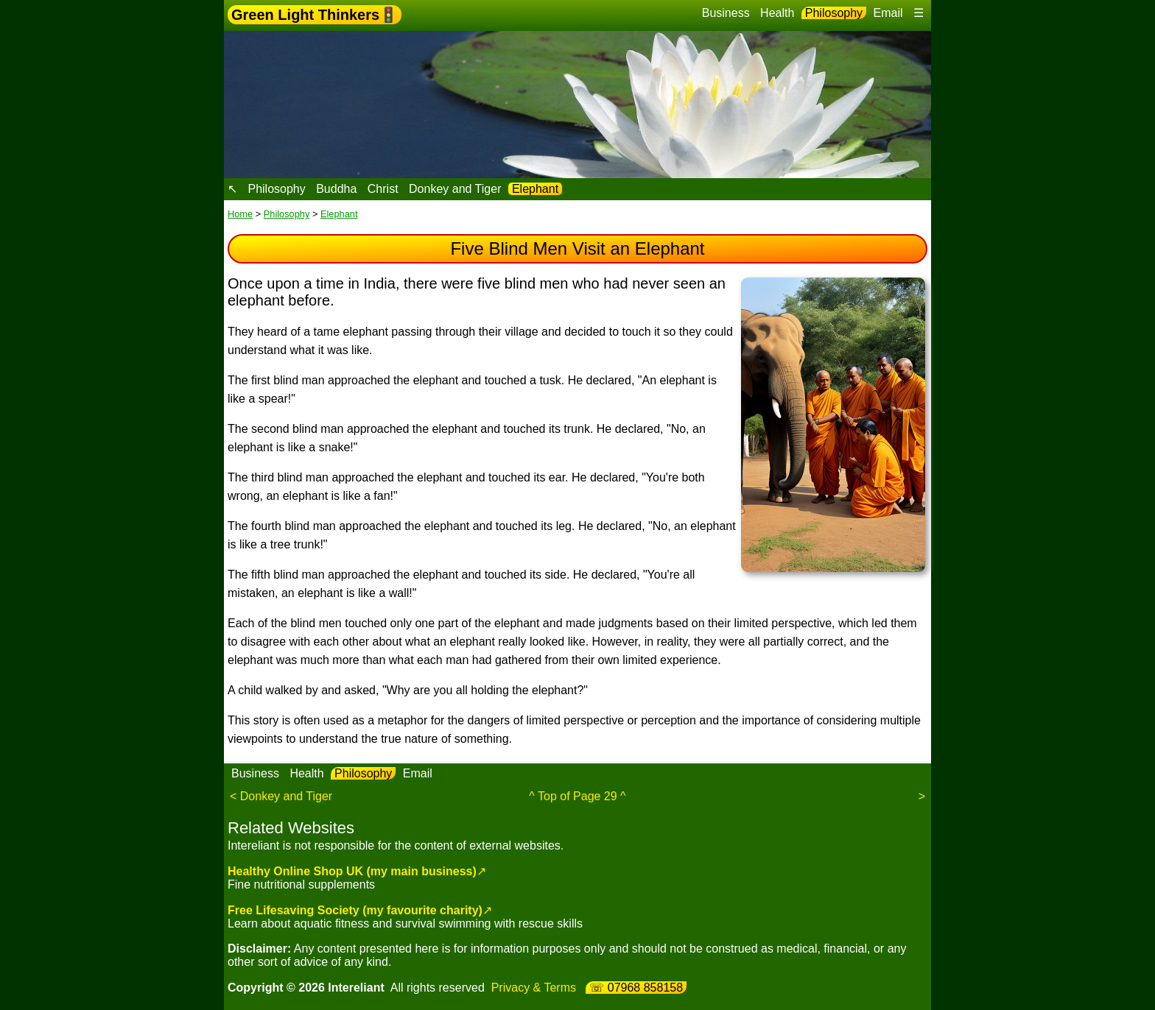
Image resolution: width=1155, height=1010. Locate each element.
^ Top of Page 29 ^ (577, 796)
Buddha (336, 189)
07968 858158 (645, 987)
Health (777, 13)
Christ (383, 189)
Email (888, 13)
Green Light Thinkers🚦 (314, 15)
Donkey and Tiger (455, 189)
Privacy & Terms (533, 987)
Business (726, 13)
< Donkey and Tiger (281, 796)
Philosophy (834, 13)
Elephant (535, 189)
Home (240, 213)
